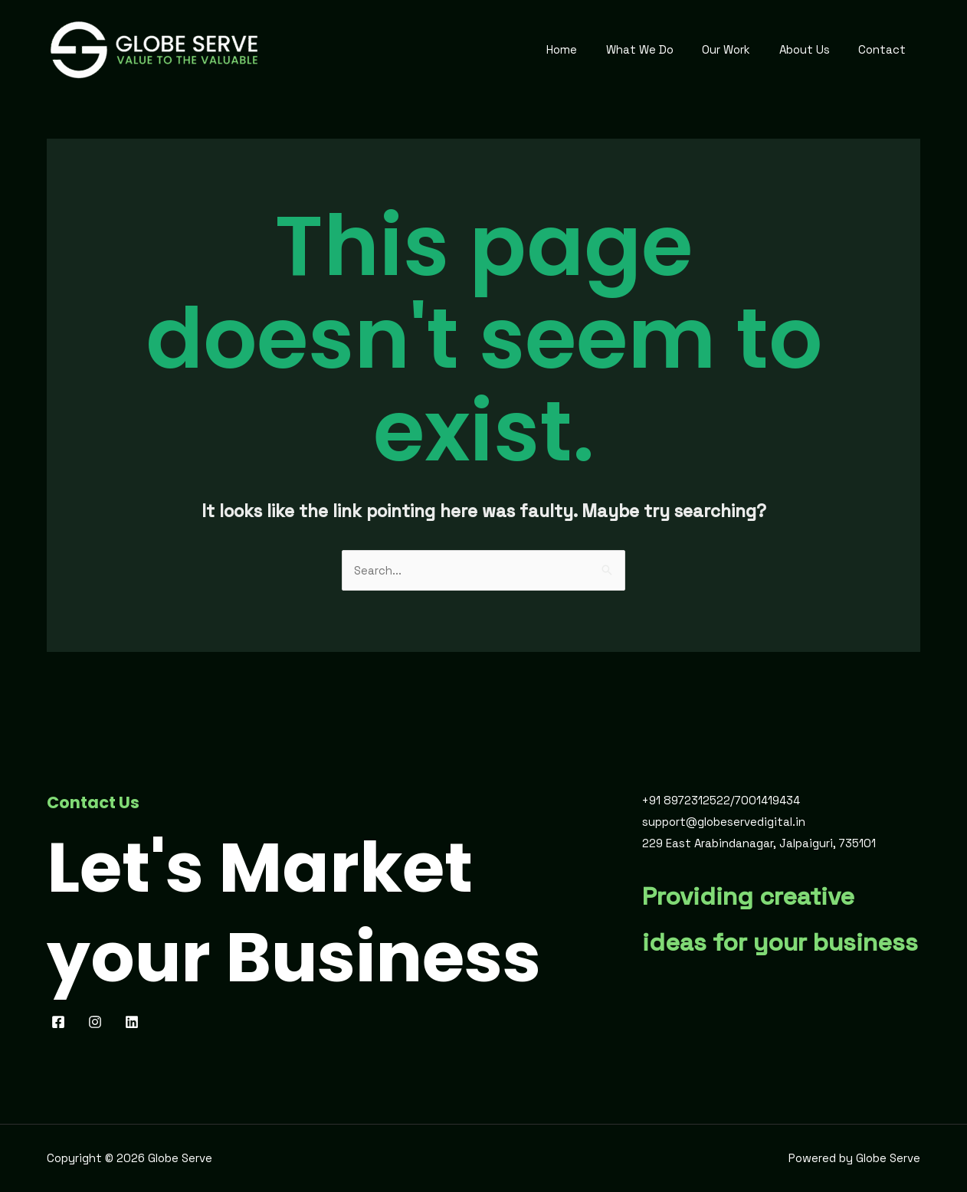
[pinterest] (97, 1022)
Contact (885, 49)
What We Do (659, 49)
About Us (813, 49)
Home (587, 49)
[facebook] (60, 1022)
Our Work (740, 49)
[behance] (134, 1022)
